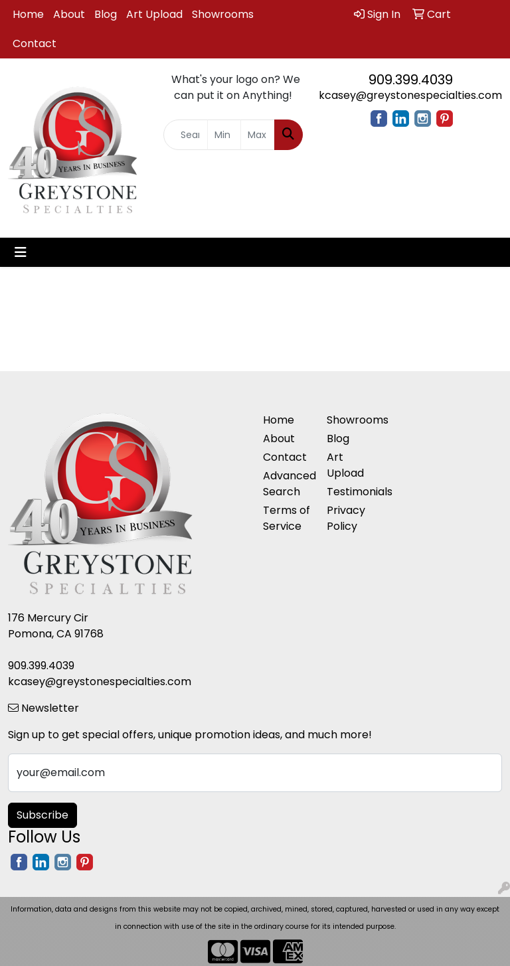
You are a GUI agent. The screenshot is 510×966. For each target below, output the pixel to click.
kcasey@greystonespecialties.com (410, 95)
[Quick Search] (185, 135)
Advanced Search (287, 483)
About (69, 14)
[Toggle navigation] (21, 252)
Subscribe (42, 815)
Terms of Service (286, 518)
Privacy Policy (346, 518)
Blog (105, 14)
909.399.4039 (411, 79)
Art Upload (154, 14)
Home (28, 14)
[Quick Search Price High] (257, 135)
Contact (34, 43)
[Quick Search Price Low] (224, 135)
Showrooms (223, 14)
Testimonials (351, 491)
